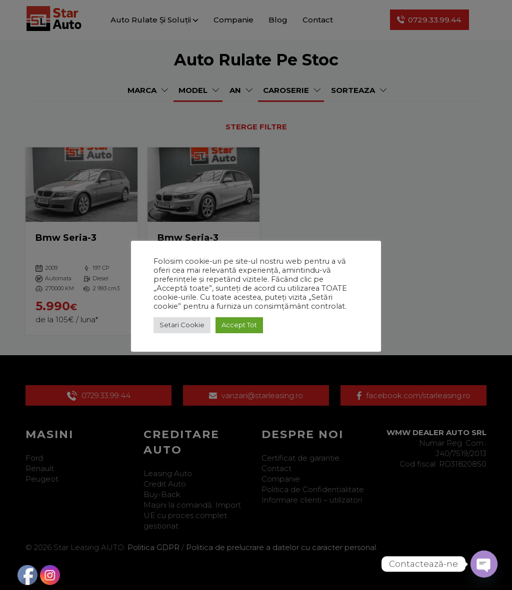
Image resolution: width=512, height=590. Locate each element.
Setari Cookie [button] (182, 325)
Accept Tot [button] (239, 325)
